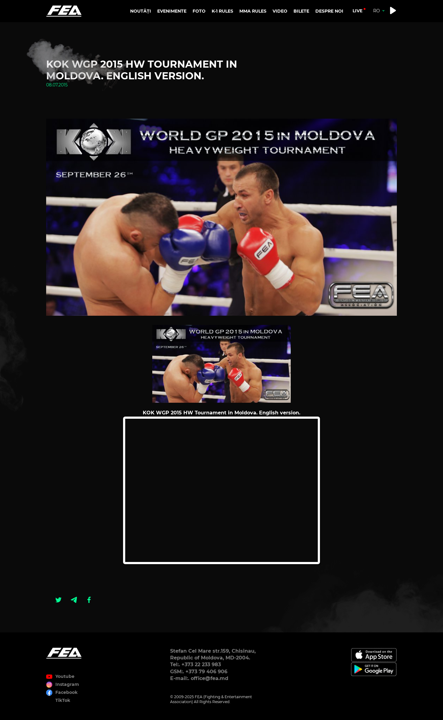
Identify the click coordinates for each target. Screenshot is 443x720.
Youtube (64, 676)
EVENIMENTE (171, 11)
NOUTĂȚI (140, 11)
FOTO (199, 11)
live (357, 11)
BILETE (301, 11)
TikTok (62, 700)
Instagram (67, 684)
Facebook (66, 692)
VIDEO (280, 11)
